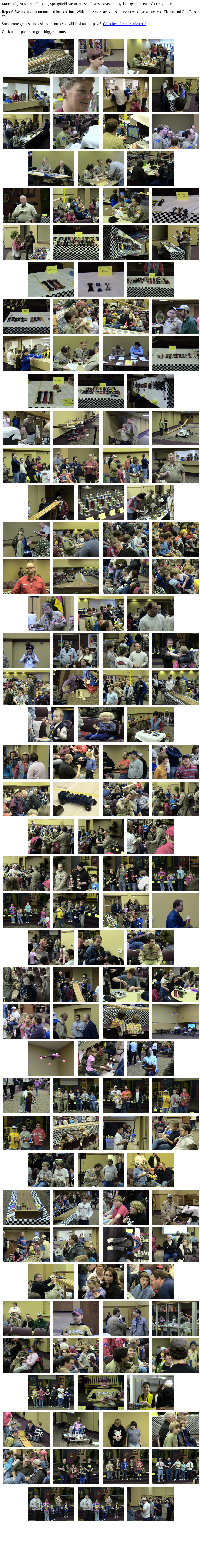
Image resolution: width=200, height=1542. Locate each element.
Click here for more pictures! (124, 24)
